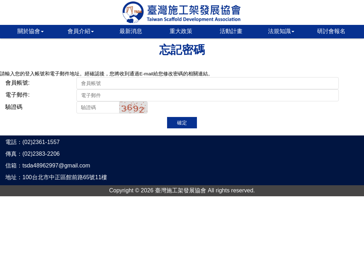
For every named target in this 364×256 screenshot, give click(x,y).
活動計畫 (231, 31)
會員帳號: (17, 83)
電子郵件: (17, 95)
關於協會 (30, 31)
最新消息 (130, 31)
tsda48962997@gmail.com (56, 165)
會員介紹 (81, 31)
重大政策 (181, 31)
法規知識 (281, 31)
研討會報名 (331, 31)
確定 (182, 123)
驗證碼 (13, 107)
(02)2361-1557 (41, 142)
